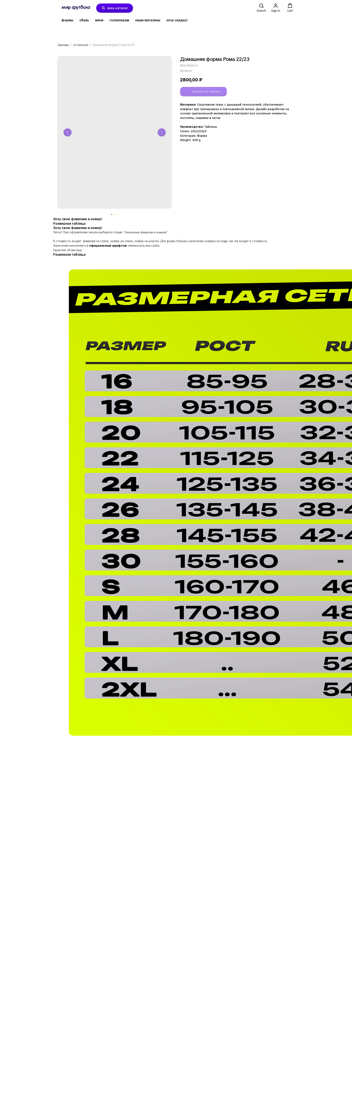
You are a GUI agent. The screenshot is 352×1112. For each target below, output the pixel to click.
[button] (261, 8)
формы (67, 20)
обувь (84, 20)
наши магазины (147, 20)
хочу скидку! (177, 20)
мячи (99, 20)
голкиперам (119, 20)
